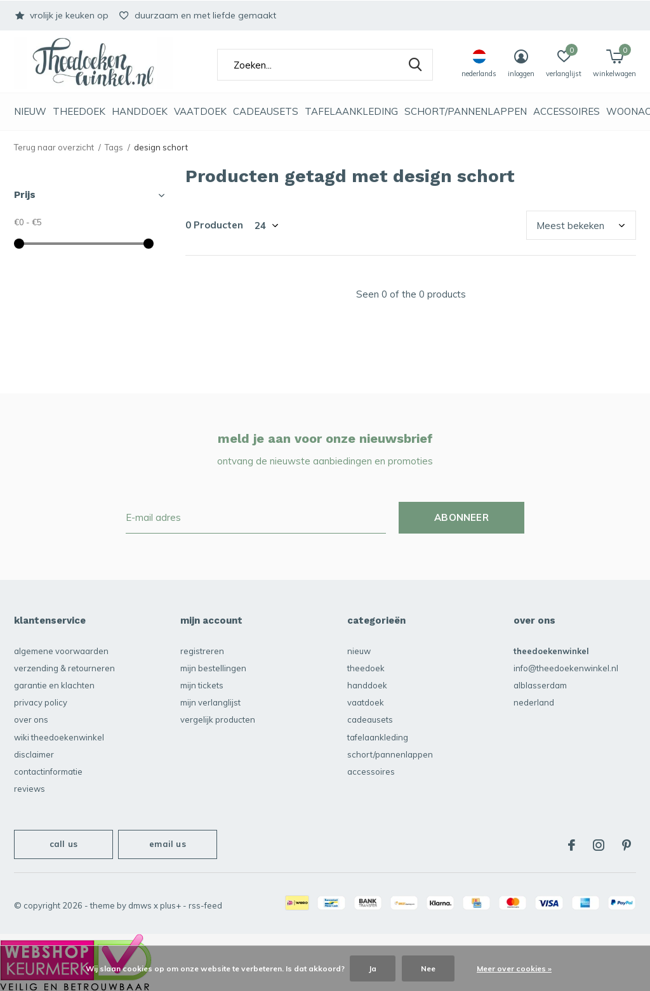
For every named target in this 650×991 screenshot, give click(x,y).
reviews (29, 789)
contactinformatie (48, 771)
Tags (114, 147)
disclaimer (34, 754)
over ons (31, 719)
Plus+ (170, 905)
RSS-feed (205, 905)
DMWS (140, 905)
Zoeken (415, 65)
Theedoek (79, 111)
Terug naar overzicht (54, 147)
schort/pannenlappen (465, 111)
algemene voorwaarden (61, 651)
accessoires (566, 111)
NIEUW (30, 111)
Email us (167, 844)
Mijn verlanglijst (210, 702)
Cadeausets (265, 111)
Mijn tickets (201, 685)
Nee (428, 968)
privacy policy (40, 702)
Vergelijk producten (217, 719)
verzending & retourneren (64, 668)
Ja (372, 968)
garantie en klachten (54, 685)
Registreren (202, 651)
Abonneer (461, 517)
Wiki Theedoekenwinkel (59, 737)
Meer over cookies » (514, 968)
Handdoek (140, 111)
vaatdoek (200, 111)
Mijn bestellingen (213, 668)
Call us (63, 844)
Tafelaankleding (351, 111)
